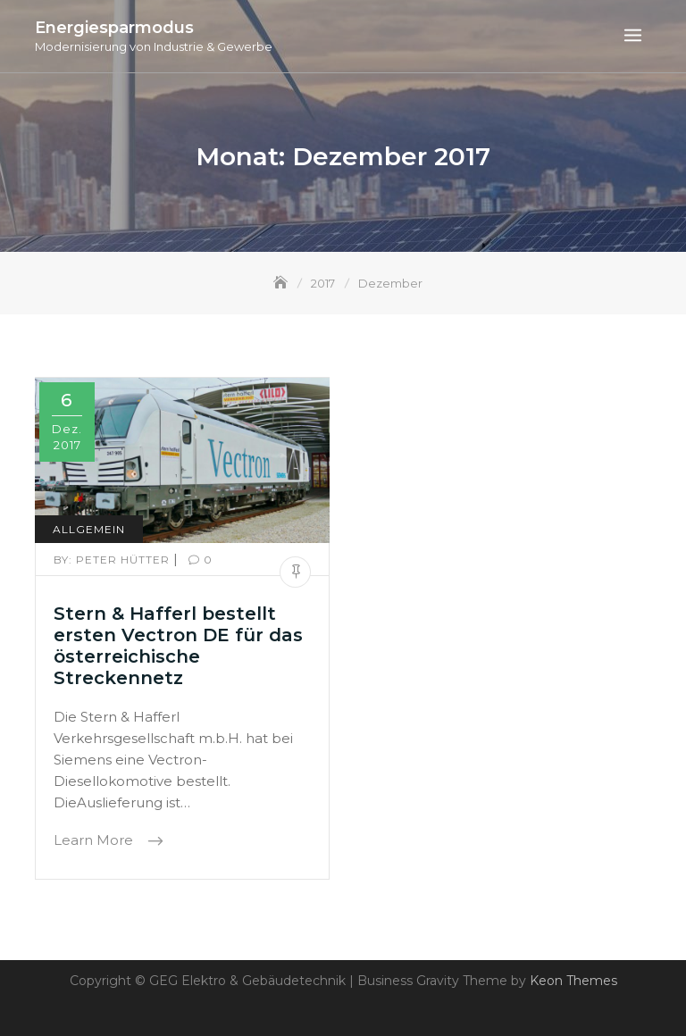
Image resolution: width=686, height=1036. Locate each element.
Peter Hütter (113, 559)
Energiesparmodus (114, 28)
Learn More (95, 840)
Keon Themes (573, 981)
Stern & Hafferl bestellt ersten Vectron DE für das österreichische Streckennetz (178, 646)
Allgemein (89, 529)
